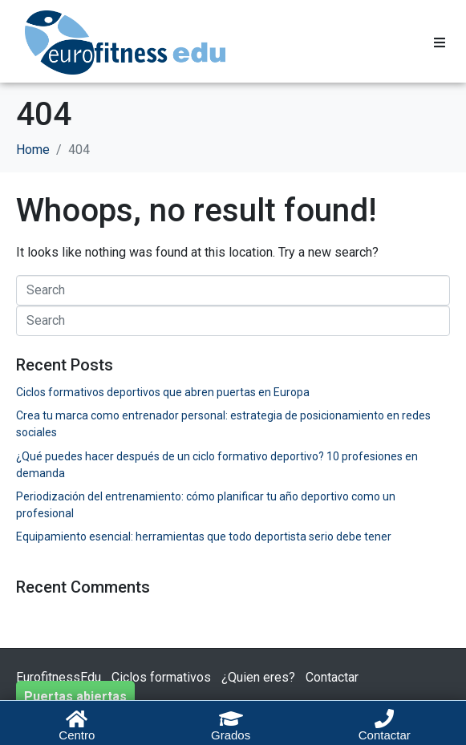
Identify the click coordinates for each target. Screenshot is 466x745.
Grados (230, 735)
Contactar (332, 677)
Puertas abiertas (75, 696)
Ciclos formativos (161, 677)
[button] (439, 42)
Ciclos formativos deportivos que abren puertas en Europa (163, 392)
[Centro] (77, 718)
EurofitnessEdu (58, 677)
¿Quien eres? (258, 677)
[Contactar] (384, 718)
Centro (77, 735)
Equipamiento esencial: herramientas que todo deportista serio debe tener (203, 536)
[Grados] (231, 718)
